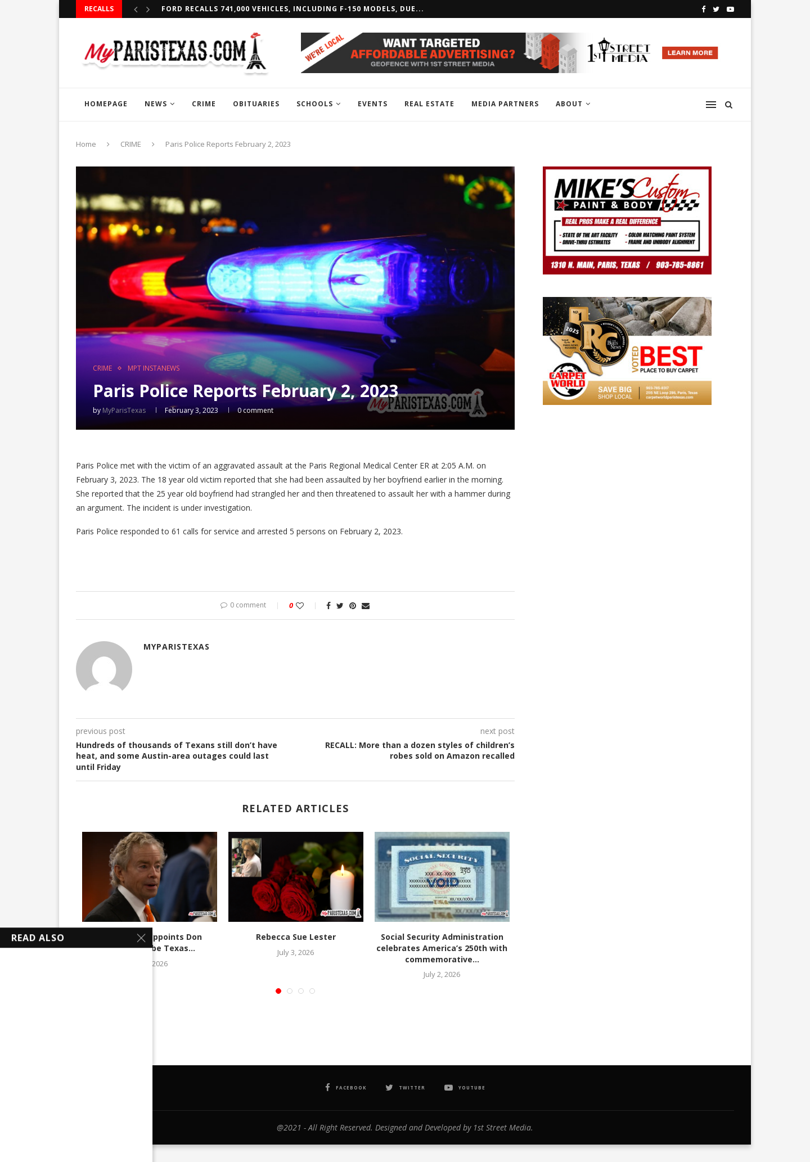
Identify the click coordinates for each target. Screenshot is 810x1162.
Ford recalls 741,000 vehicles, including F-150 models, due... (292, 8)
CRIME (204, 104)
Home (86, 144)
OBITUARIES (256, 104)
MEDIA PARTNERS (505, 104)
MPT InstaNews (153, 368)
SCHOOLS (314, 104)
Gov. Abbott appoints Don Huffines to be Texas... (149, 942)
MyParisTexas (124, 410)
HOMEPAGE (106, 104)
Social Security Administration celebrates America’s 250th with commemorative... (441, 947)
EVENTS (373, 104)
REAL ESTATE (429, 104)
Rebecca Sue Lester (296, 936)
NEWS (156, 104)
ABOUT (569, 104)
